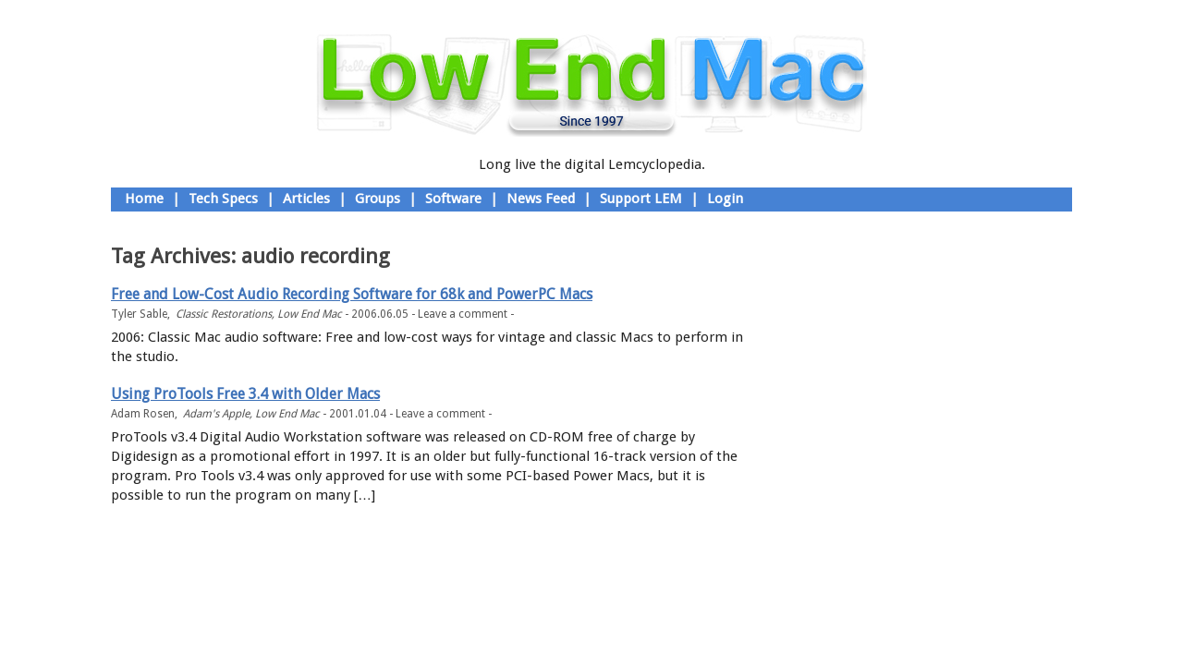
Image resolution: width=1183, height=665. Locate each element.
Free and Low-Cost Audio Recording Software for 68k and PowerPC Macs (351, 294)
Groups (377, 198)
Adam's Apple (216, 413)
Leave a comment (462, 314)
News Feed (540, 198)
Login (725, 198)
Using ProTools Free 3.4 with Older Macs (245, 394)
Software (453, 198)
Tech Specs (223, 198)
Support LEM (641, 198)
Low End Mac (309, 314)
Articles (306, 198)
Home (144, 198)
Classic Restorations (224, 314)
